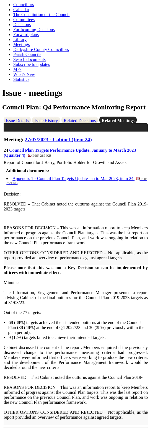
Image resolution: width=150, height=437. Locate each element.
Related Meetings (118, 120)
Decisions (22, 24)
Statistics (21, 79)
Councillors (23, 4)
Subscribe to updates (31, 64)
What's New (24, 74)
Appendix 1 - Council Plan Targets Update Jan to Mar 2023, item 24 (76, 180)
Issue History (46, 120)
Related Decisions (80, 120)
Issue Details (17, 120)
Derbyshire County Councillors (41, 49)
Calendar (21, 9)
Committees (24, 19)
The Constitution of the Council (41, 14)
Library (20, 39)
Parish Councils (27, 54)
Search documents (29, 59)
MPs (17, 69)
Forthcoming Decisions (34, 29)
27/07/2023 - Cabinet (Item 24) (58, 139)
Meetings (21, 44)
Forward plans (26, 34)
